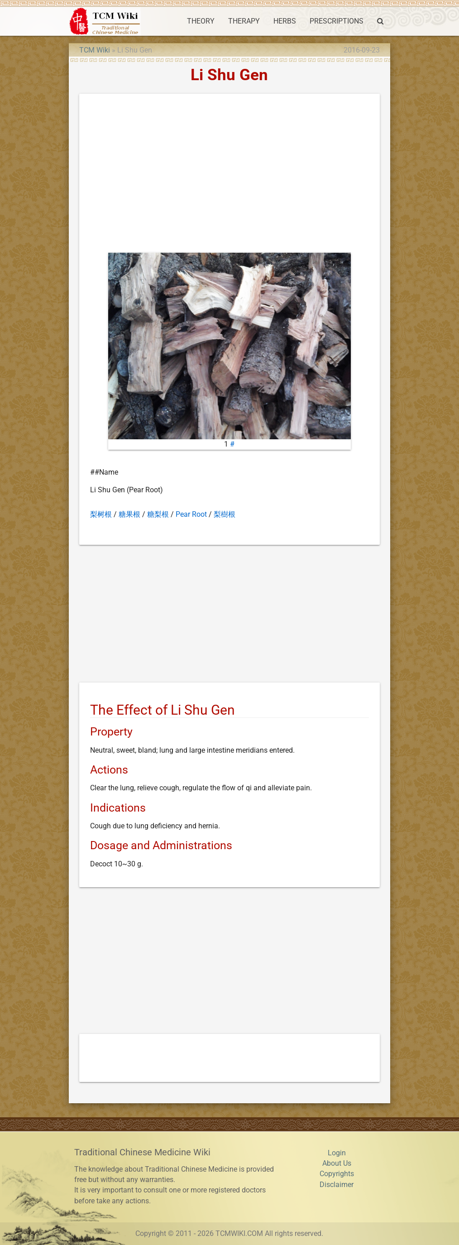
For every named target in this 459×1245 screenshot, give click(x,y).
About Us (336, 1163)
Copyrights (337, 1174)
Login (337, 1153)
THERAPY (244, 21)
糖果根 (129, 514)
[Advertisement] (229, 175)
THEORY (201, 21)
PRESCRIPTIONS (336, 21)
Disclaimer (337, 1185)
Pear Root (191, 514)
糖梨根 (158, 514)
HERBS (284, 21)
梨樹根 (224, 514)
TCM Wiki (94, 50)
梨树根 (101, 514)
